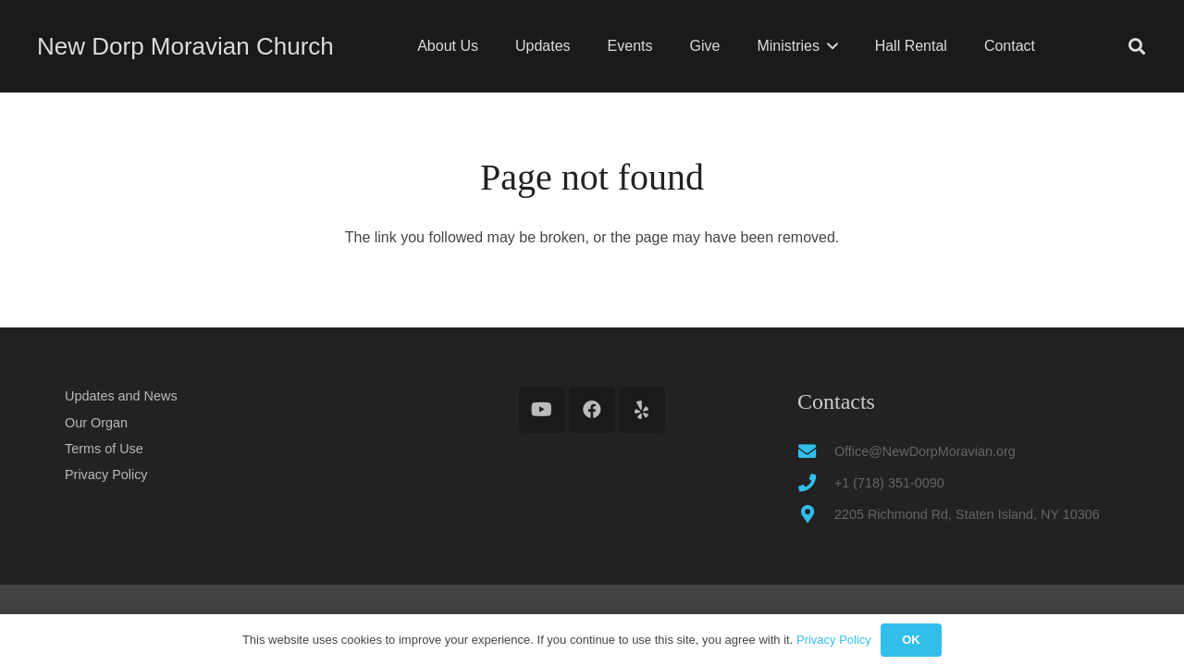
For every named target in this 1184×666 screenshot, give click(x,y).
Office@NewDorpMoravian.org (925, 451)
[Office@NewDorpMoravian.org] (815, 451)
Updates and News (121, 395)
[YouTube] (542, 410)
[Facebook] (592, 410)
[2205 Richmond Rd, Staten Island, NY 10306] (815, 514)
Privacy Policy (106, 474)
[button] (829, 46)
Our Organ (96, 422)
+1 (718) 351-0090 (889, 482)
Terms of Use (104, 448)
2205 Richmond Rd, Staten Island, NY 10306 (967, 514)
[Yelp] (642, 410)
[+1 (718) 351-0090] (815, 482)
